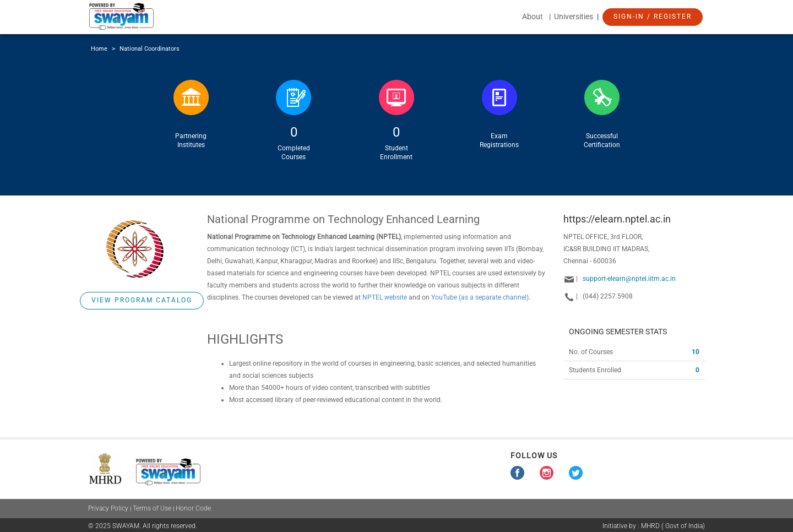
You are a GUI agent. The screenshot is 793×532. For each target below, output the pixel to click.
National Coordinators (150, 48)
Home (99, 48)
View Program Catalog (141, 300)
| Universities (572, 16)
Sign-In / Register (652, 16)
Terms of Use (152, 508)
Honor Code (193, 508)
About (532, 16)
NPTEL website (384, 297)
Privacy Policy (108, 508)
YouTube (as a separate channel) (480, 297)
